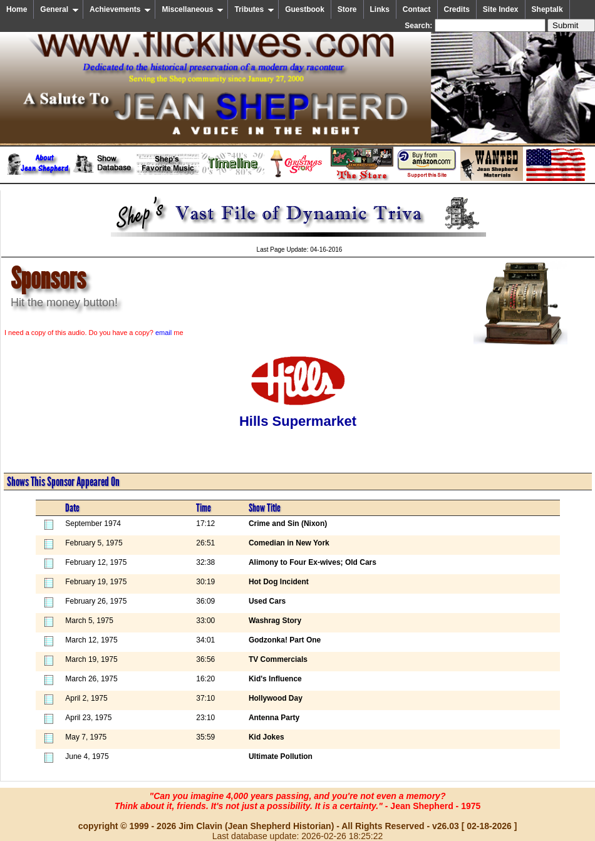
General (59, 9)
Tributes (254, 9)
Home (16, 9)
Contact (417, 9)
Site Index (501, 9)
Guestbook (304, 9)
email (163, 332)
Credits (457, 9)
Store (347, 9)
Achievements (120, 9)
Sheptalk (547, 9)
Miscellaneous (193, 9)
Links (380, 9)
